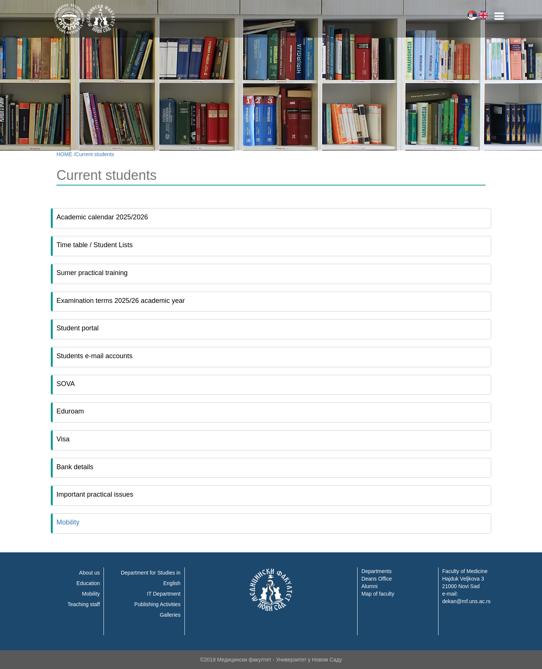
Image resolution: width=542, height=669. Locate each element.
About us (89, 573)
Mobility (67, 522)
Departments (376, 571)
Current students (94, 154)
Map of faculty (377, 594)
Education (88, 583)
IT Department (163, 594)
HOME (64, 154)
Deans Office (376, 579)
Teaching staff (83, 604)
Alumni (369, 586)
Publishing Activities (157, 604)
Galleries (170, 615)
